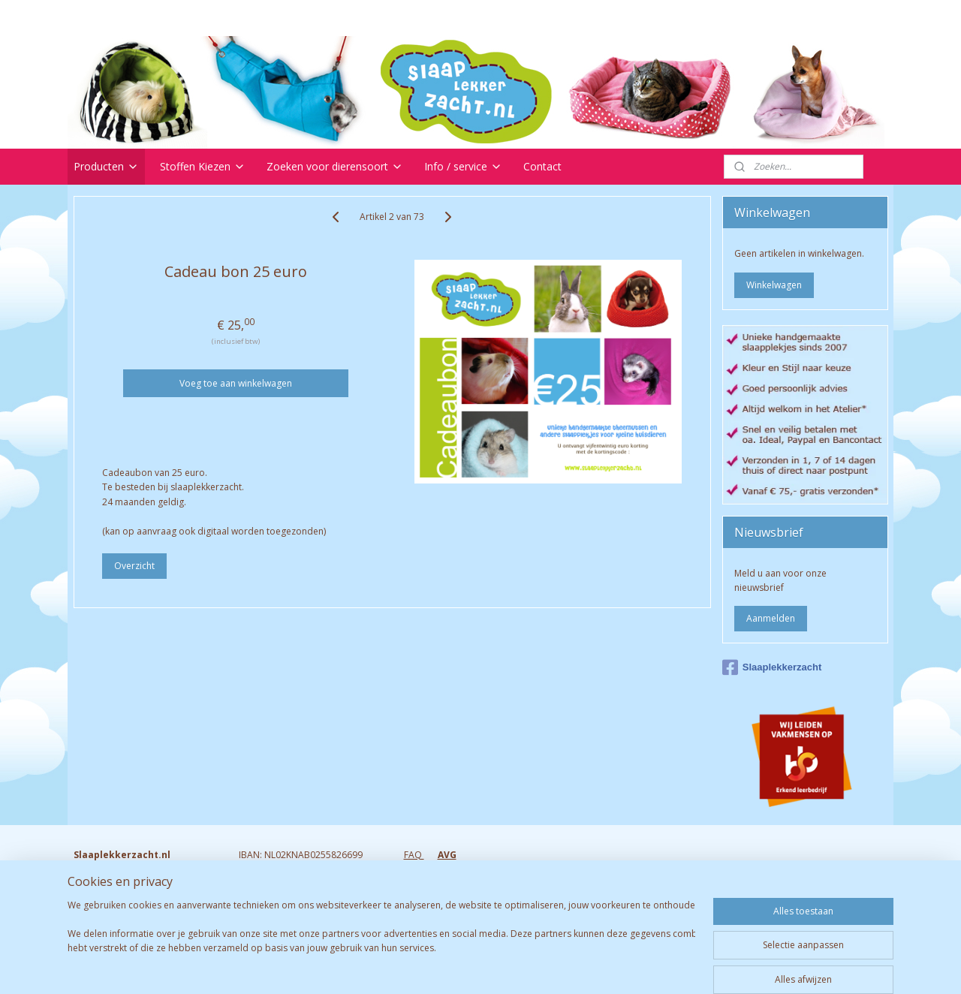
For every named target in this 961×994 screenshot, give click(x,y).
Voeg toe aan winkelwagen (235, 383)
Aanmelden (770, 618)
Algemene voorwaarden (455, 912)
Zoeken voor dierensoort (335, 166)
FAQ (414, 854)
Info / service (463, 166)
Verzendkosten (436, 883)
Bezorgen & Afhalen (446, 897)
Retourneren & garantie (454, 869)
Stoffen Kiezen (203, 166)
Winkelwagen (774, 285)
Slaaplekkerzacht (772, 667)
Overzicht (134, 565)
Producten (106, 166)
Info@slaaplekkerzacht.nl (126, 912)
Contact (542, 166)
